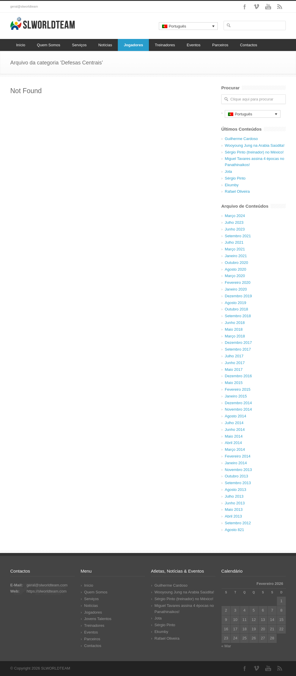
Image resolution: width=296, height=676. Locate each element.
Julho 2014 (234, 423)
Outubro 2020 (236, 262)
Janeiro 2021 (236, 256)
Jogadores (133, 45)
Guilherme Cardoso (241, 138)
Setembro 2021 (238, 236)
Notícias (105, 45)
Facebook (245, 7)
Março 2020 (235, 276)
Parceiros (220, 45)
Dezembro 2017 (238, 342)
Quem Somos (48, 45)
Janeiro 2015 (236, 396)
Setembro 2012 (238, 523)
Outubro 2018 (236, 309)
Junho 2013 (235, 503)
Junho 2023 (235, 229)
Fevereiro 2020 (237, 282)
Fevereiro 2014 (237, 456)
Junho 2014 (235, 429)
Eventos (193, 45)
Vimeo (256, 7)
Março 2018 (235, 336)
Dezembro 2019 (238, 296)
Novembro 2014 (238, 409)
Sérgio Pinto (235, 178)
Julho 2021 (234, 242)
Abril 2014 (233, 443)
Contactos (248, 45)
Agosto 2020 (235, 269)
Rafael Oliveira (237, 191)
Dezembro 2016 (238, 376)
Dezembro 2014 (238, 403)
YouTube (268, 7)
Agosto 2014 (235, 416)
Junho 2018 (235, 322)
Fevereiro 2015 (237, 389)
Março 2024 (235, 216)
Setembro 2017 (238, 349)
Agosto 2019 (235, 303)
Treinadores (165, 45)
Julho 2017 (234, 356)
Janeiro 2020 (236, 289)
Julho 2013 (234, 496)
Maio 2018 (234, 329)
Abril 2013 (233, 516)
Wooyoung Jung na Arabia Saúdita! (255, 145)
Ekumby (232, 185)
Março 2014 (235, 449)
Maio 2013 (234, 509)
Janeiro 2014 (236, 463)
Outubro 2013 (236, 476)
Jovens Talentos (97, 619)
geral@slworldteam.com (47, 585)
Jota (228, 171)
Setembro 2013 (238, 483)
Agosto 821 (234, 530)
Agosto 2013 (235, 489)
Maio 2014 (234, 436)
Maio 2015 (234, 382)
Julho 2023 (234, 222)
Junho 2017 (235, 363)
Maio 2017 (234, 369)
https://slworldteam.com (47, 591)
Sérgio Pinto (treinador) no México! (254, 152)
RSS (280, 7)
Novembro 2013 (238, 469)
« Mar (226, 646)
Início (20, 45)
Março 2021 (235, 249)
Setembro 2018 (238, 316)
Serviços (79, 45)
